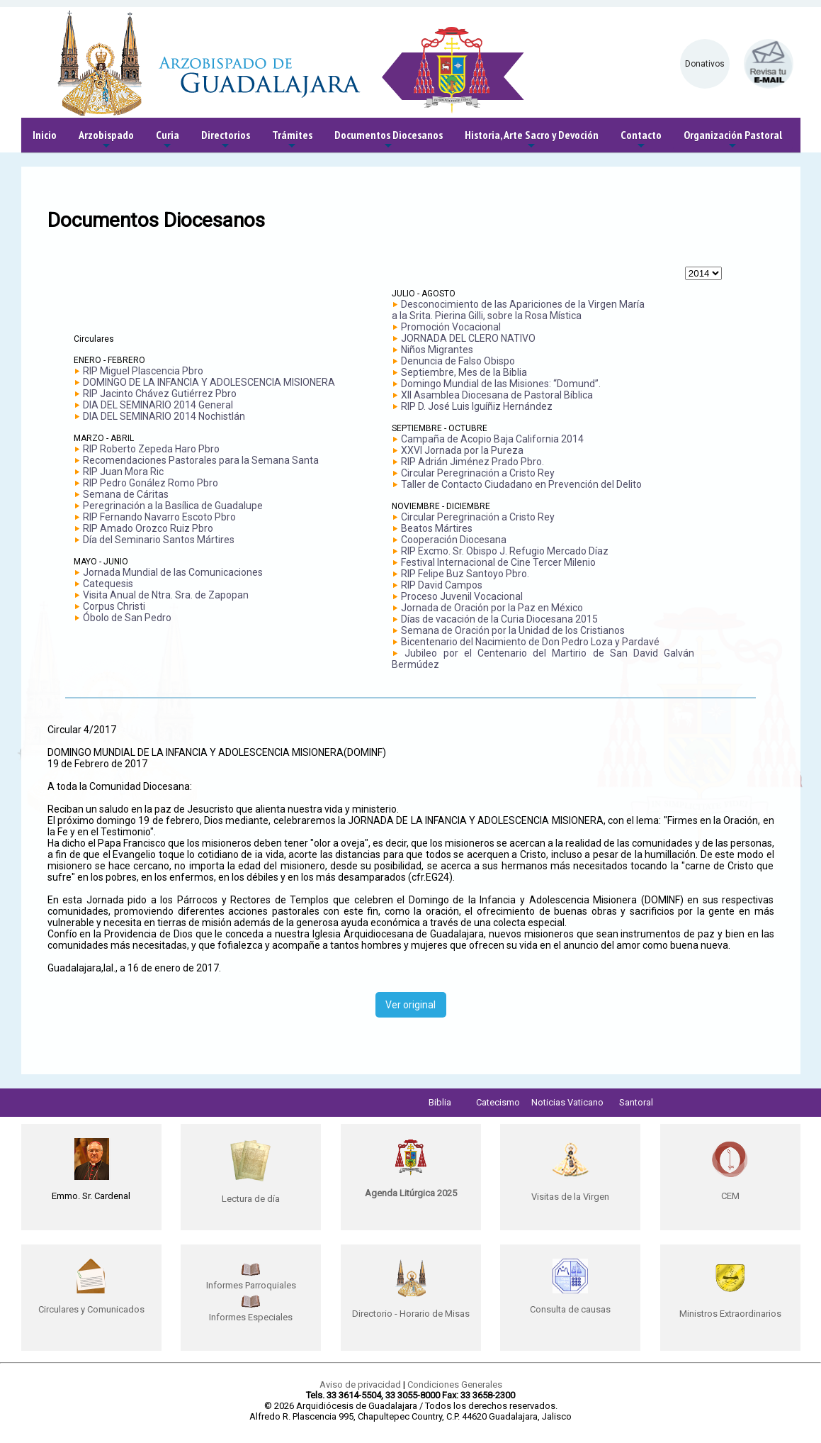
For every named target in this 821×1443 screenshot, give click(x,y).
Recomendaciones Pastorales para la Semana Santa (201, 460)
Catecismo (498, 1102)
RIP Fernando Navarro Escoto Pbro (159, 517)
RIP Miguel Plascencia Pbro (143, 371)
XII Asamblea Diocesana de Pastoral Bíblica (497, 395)
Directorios (225, 140)
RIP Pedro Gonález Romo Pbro (150, 483)
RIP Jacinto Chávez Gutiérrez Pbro (160, 393)
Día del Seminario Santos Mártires (158, 539)
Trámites (292, 140)
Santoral (636, 1102)
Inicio (45, 135)
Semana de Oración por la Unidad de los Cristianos (513, 630)
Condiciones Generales (454, 1384)
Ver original (410, 1004)
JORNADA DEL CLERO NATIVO (468, 338)
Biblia (440, 1102)
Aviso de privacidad (360, 1384)
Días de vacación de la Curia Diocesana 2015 (499, 619)
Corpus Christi (114, 606)
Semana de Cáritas (126, 494)
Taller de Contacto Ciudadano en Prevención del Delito (521, 484)
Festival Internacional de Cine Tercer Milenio (498, 562)
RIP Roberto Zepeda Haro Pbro (151, 449)
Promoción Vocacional (451, 327)
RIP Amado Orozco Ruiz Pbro (148, 528)
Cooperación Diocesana (453, 539)
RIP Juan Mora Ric (123, 471)
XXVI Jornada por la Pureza (462, 450)
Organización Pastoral (733, 140)
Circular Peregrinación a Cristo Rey (478, 473)
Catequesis (108, 583)
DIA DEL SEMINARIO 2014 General (158, 405)
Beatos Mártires (436, 528)
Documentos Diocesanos (388, 140)
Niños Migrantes (437, 349)
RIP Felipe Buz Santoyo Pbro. (465, 573)
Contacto (641, 140)
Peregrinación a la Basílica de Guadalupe (173, 505)
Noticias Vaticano (567, 1102)
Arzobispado (106, 140)
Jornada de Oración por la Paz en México (492, 607)
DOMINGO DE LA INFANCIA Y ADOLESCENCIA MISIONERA (209, 382)
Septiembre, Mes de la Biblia (464, 372)
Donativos (705, 64)
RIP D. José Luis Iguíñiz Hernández (477, 406)
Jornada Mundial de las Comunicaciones (173, 572)
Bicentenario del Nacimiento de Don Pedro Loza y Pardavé (530, 641)
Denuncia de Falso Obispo (458, 361)
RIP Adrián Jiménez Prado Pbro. (472, 461)
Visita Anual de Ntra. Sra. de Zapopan (166, 595)
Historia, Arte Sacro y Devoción (532, 140)
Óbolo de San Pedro (127, 617)
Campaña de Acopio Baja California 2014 (492, 439)
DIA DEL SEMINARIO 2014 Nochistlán (164, 416)
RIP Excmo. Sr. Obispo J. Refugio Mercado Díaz (504, 551)
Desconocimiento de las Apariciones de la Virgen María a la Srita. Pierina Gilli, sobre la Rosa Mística (518, 310)
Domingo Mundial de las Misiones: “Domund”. (501, 383)
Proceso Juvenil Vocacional (462, 596)
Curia (167, 140)
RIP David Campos (441, 585)
